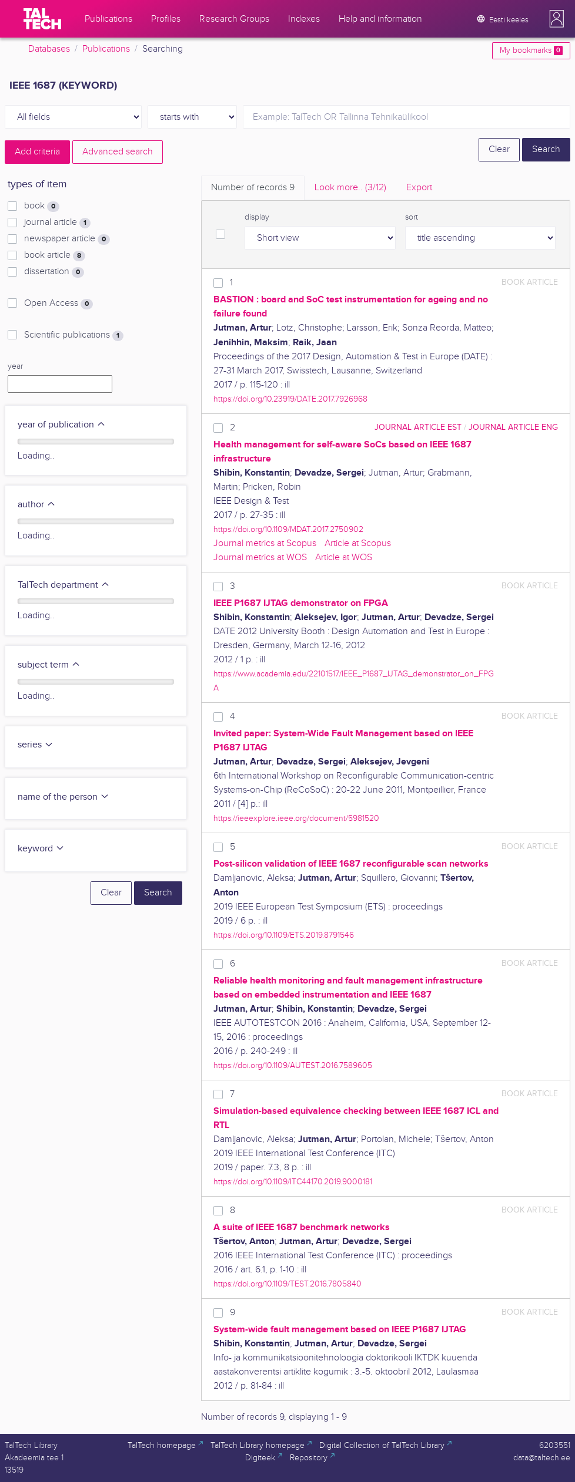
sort (411, 217)
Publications (106, 49)
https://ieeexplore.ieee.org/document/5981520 (296, 818)
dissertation (54, 272)
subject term (49, 665)
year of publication (62, 424)
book (41, 206)
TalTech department (64, 585)
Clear (499, 149)
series (36, 744)
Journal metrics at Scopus (264, 543)
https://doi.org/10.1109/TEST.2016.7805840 (287, 1284)
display (257, 217)
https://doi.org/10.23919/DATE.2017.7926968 (290, 399)
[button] (556, 19)
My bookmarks (531, 50)
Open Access (58, 303)
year (15, 366)
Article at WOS (343, 557)
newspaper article (67, 239)
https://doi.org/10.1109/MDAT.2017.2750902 (288, 529)
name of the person (63, 797)
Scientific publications (73, 335)
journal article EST (418, 427)
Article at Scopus (358, 543)
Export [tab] (419, 187)
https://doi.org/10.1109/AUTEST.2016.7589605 (292, 1065)
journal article (57, 222)
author (37, 504)
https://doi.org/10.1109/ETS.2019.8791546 (283, 935)
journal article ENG (513, 427)
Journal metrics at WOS (260, 557)
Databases (49, 49)
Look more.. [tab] (350, 187)
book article (54, 255)
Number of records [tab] (253, 187)
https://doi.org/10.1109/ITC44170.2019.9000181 (292, 1182)
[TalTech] (42, 19)
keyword (41, 848)
